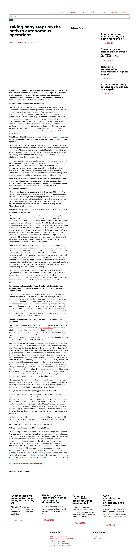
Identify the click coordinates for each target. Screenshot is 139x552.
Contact (125, 12)
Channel (84, 12)
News (62, 12)
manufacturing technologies (52, 128)
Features (52, 12)
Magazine (114, 12)
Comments (72, 12)
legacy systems (46, 328)
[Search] (11, 20)
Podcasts (102, 12)
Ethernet (14, 228)
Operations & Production (26, 42)
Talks (93, 12)
